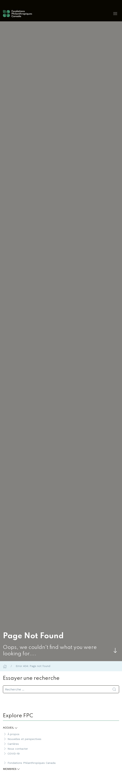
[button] (115, 13)
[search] (61, 689)
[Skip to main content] (115, 650)
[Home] (5, 666)
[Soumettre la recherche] (114, 689)
